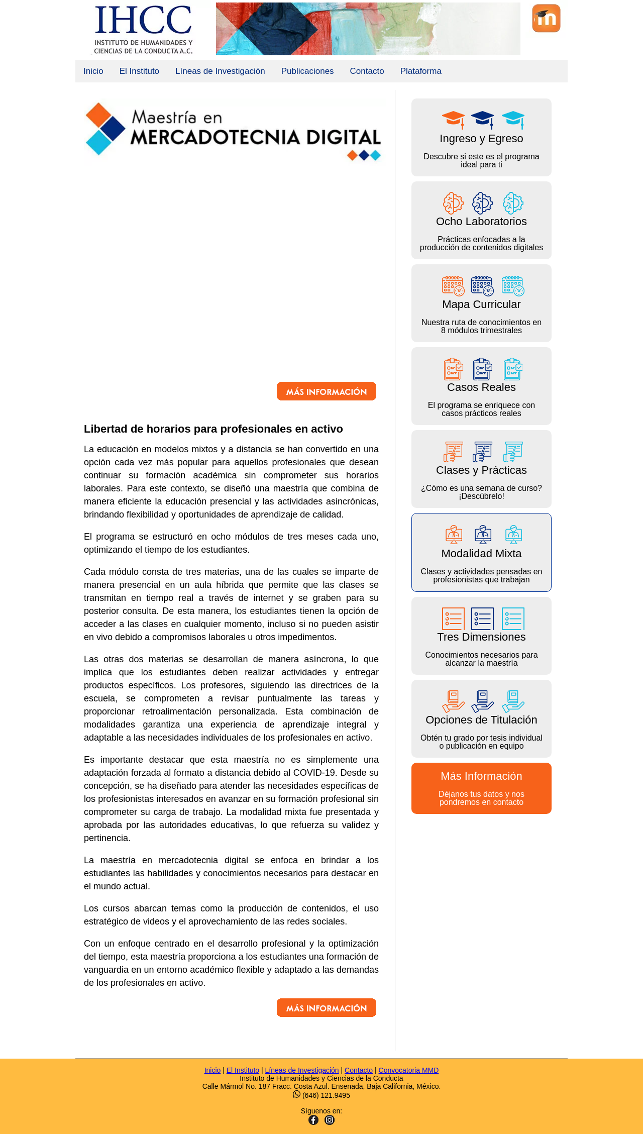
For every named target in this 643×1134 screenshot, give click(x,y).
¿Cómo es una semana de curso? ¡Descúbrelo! (481, 469)
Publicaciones (307, 71)
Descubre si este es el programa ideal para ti (481, 137)
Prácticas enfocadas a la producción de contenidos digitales (481, 220)
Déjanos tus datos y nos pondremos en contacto (481, 788)
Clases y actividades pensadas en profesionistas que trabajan (481, 552)
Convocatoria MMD (409, 1070)
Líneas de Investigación (220, 71)
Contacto (367, 71)
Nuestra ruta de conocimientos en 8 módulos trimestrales (481, 303)
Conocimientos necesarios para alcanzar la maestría (481, 635)
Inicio (93, 71)
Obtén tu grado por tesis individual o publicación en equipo (481, 718)
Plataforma (421, 71)
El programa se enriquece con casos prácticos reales (481, 386)
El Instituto (139, 71)
